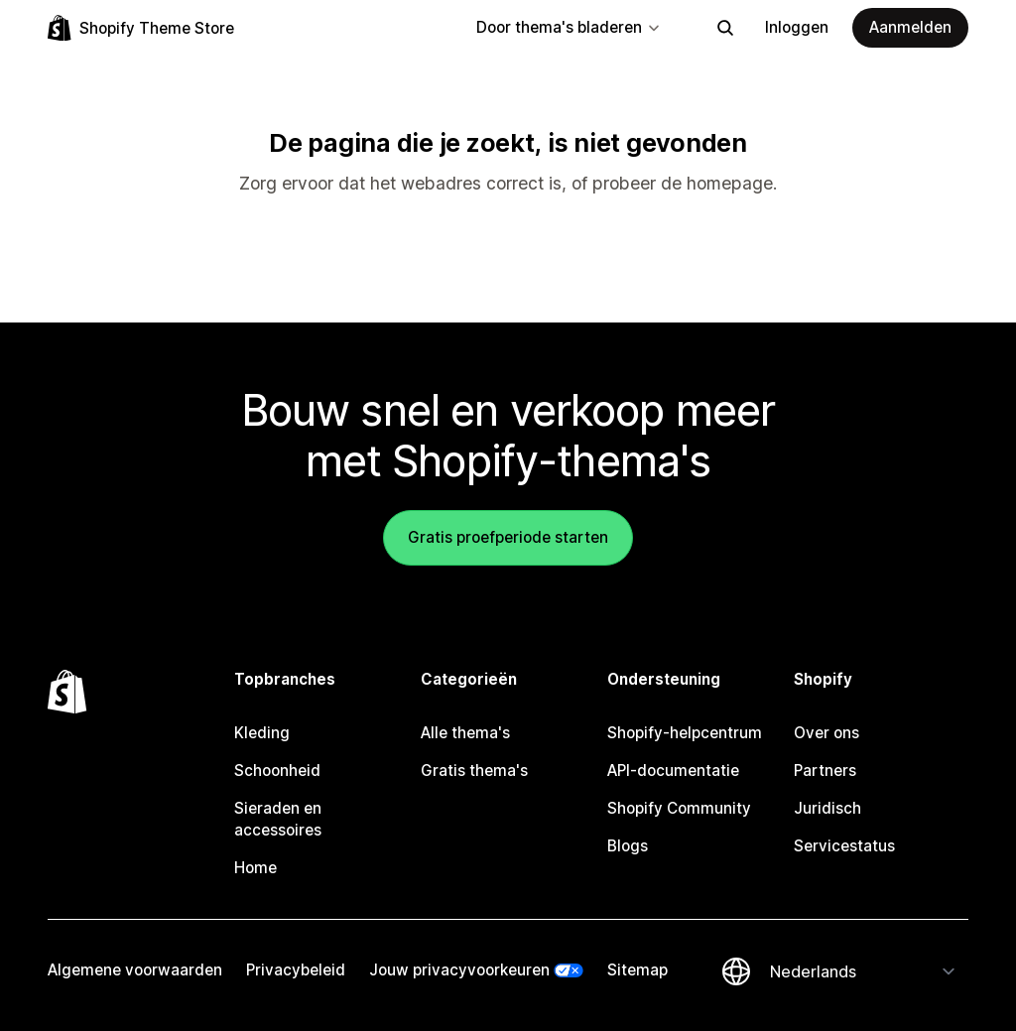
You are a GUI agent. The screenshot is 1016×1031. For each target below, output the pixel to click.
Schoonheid (277, 770)
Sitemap (637, 970)
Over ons (826, 732)
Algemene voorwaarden (135, 970)
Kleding (262, 732)
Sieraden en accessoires (277, 819)
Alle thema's (465, 732)
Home (255, 867)
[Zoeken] (725, 28)
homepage (730, 183)
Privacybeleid (295, 970)
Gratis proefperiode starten (508, 537)
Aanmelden (910, 27)
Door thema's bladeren (569, 27)
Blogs (627, 846)
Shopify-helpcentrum (684, 732)
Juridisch (827, 808)
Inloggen (796, 27)
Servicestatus (844, 846)
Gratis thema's (474, 770)
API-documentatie (673, 770)
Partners (825, 770)
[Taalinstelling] (863, 971)
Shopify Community (679, 808)
